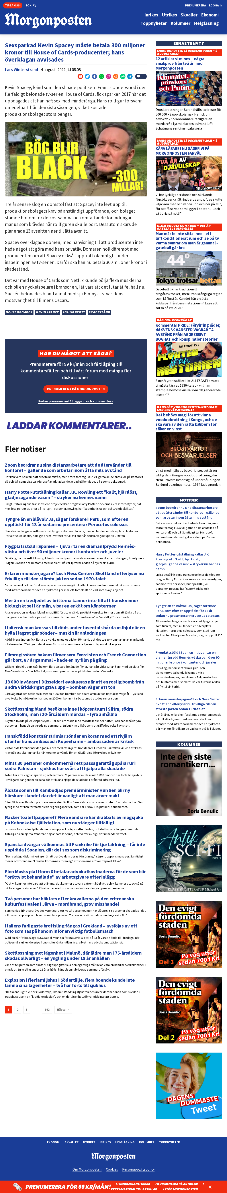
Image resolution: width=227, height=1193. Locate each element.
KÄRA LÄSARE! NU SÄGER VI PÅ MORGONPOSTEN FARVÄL (182, 151)
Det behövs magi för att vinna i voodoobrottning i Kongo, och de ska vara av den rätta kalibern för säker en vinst (186, 422)
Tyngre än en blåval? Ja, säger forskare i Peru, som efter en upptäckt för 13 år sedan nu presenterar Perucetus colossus (187, 610)
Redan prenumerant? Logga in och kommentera (75, 401)
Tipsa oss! (13, 5)
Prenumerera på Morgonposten (76, 389)
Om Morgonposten (87, 1169)
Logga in (215, 5)
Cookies (112, 1169)
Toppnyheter (169, 1142)
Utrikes (89, 1142)
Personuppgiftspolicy (138, 1169)
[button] (30, 5)
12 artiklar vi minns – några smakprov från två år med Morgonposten (180, 63)
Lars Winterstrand (21, 69)
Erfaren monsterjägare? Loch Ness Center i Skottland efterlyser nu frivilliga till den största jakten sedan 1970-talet (188, 704)
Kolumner (147, 1142)
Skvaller (72, 1142)
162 (47, 1009)
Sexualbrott (74, 312)
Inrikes (105, 1142)
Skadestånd (99, 312)
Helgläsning (125, 1142)
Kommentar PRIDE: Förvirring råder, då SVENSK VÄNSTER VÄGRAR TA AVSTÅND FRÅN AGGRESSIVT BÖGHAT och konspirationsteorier (188, 332)
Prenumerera (195, 5)
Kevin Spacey (47, 312)
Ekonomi (53, 1142)
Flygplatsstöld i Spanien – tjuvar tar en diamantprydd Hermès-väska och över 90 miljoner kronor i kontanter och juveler (187, 657)
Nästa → (63, 1009)
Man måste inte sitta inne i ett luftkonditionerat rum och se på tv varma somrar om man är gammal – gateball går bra (187, 240)
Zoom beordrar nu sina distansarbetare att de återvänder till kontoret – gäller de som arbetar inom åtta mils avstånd (187, 512)
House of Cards (19, 312)
